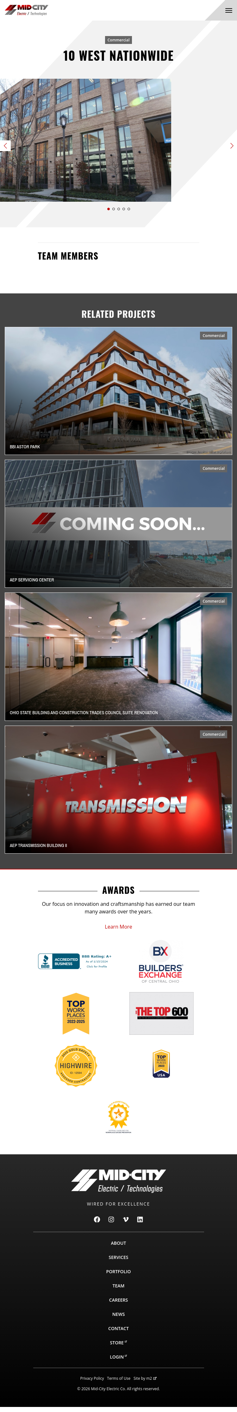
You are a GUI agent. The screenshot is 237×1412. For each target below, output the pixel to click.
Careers (118, 1305)
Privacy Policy (92, 1383)
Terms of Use (118, 1383)
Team (119, 1291)
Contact (118, 1333)
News (118, 1319)
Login (118, 1362)
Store (118, 1348)
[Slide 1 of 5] (118, 142)
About (118, 1248)
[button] (108, 214)
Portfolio (118, 1277)
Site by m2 (145, 1383)
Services (118, 1262)
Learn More (118, 931)
